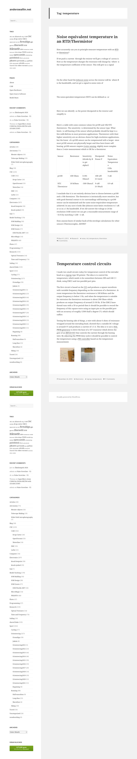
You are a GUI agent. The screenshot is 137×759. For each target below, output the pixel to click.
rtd (87, 238)
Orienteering (16, 278)
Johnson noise (82, 80)
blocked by (21, 393)
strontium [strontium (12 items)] (27, 63)
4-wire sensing (90, 146)
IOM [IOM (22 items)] (25, 45)
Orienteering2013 (19, 297)
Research (13, 252)
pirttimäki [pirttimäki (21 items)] (20, 61)
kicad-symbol (16, 210)
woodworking (15, 362)
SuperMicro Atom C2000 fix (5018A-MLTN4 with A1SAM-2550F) (20, 126)
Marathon (16, 347)
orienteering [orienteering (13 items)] (28, 55)
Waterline (16, 187)
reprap (69, 275)
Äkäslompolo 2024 (21, 112)
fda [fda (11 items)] (19, 42)
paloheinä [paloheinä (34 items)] (14, 57)
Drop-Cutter (17, 180)
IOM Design (15, 225)
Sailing (12, 263)
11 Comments (110, 379)
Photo (12, 244)
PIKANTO (14, 240)
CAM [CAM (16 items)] (25, 36)
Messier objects (16, 154)
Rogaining (16, 332)
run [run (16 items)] (11, 63)
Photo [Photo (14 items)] (21, 58)
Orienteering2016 (19, 309)
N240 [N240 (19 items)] (24, 52)
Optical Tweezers (17, 256)
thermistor (63, 52)
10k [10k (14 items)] (11, 36)
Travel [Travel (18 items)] (12, 65)
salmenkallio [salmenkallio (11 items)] (15, 63)
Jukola (15, 286)
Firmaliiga (16, 282)
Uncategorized (15, 358)
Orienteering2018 (19, 316)
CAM (11, 86)
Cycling (13, 275)
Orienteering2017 (19, 313)
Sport (12, 271)
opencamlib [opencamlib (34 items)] (19, 54)
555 (85, 287)
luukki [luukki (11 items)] (31, 49)
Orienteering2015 (19, 305)
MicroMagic (15, 237)
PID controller (84, 339)
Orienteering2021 (19, 328)
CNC (11, 172)
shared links (14, 267)
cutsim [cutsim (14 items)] (12, 39)
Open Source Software (18, 94)
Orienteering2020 (19, 324)
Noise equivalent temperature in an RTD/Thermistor (87, 39)
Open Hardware (16, 90)
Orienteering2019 (19, 320)
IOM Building (16, 221)
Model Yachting (15, 218)
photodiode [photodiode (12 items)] (26, 58)
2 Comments (63, 241)
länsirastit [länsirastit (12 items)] (12, 52)
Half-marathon (18, 339)
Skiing (13, 351)
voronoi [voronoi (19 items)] (25, 65)
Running (14, 335)
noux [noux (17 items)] (11, 55)
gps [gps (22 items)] (31, 42)
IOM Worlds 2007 (19, 233)
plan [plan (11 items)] (26, 61)
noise (84, 238)
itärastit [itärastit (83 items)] (15, 49)
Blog (11, 168)
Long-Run (16, 343)
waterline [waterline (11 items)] (30, 65)
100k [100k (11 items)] (13, 36)
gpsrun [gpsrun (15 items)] (12, 45)
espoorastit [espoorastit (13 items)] (13, 42)
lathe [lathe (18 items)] (21, 49)
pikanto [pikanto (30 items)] (13, 60)
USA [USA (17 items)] (15, 65)
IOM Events (15, 229)
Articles (12, 147)
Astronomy (14, 151)
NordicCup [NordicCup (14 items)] (29, 52)
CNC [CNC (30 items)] (29, 36)
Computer (13, 199)
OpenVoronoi (17, 183)
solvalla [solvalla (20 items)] (21, 63)
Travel (12, 354)
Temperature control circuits (84, 263)
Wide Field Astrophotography (22, 162)
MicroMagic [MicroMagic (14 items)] (18, 52)
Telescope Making (17, 158)
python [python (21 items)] (29, 61)
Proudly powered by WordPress (68, 397)
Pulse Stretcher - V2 (24, 116)
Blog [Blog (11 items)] (23, 36)
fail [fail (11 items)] (17, 42)
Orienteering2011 (19, 290)
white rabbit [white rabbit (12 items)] (13, 68)
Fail (11, 214)
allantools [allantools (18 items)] (18, 36)
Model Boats (14, 98)
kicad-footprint (16, 206)
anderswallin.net (20, 9)
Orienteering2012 (19, 294)
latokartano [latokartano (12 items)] (26, 49)
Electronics (14, 202)
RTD (116, 49)
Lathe (13, 195)
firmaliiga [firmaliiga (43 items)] (25, 41)
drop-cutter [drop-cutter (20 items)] (18, 39)
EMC (12, 191)
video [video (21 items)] (20, 65)
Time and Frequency (18, 259)
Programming (15, 248)
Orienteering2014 (19, 301)
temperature (93, 238)
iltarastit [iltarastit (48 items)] (18, 45)
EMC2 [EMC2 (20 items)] (25, 39)
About (12, 82)
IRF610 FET (70, 333)
